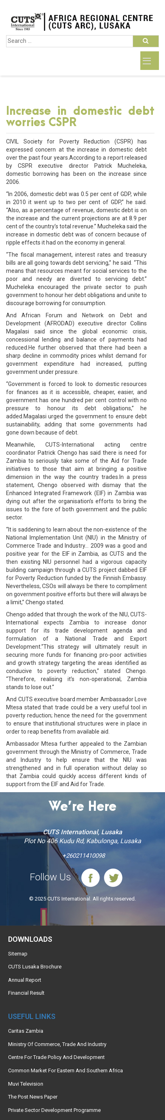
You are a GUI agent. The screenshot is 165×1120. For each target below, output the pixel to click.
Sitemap (18, 954)
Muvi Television (25, 1084)
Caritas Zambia (25, 1031)
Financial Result (26, 993)
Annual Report (24, 980)
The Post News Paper (32, 1097)
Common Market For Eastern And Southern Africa (65, 1070)
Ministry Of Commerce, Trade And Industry (57, 1044)
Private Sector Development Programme (54, 1110)
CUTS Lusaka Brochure (34, 967)
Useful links (31, 1016)
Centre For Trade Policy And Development (56, 1057)
